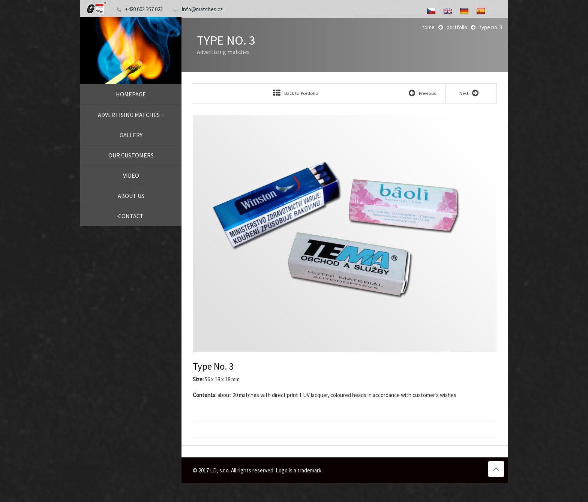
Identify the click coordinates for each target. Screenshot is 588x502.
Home (428, 27)
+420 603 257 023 (138, 9)
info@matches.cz (196, 9)
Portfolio (457, 27)
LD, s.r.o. (95, 8)
